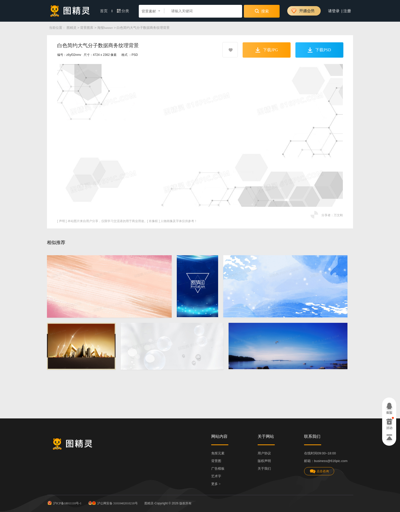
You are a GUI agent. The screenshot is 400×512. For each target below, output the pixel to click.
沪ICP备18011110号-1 (64, 502)
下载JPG (266, 50)
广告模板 (217, 468)
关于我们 (264, 468)
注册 (347, 11)
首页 (106, 11)
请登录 (334, 11)
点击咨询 (319, 471)
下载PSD (319, 50)
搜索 (262, 11)
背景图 (216, 461)
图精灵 (72, 28)
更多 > (216, 484)
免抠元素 (217, 453)
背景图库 (86, 28)
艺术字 (216, 476)
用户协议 (264, 453)
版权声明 (264, 461)
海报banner (105, 28)
